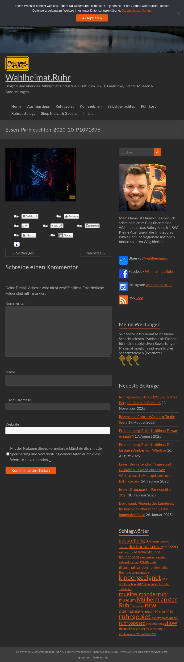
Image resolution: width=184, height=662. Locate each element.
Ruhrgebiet (65, 106)
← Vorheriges (23, 253)
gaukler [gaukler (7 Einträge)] (161, 557)
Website (12, 424)
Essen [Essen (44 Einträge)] (171, 546)
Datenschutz (101, 657)
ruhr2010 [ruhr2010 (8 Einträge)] (166, 612)
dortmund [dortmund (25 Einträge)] (139, 546)
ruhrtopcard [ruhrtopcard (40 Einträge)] (132, 623)
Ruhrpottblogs (23, 113)
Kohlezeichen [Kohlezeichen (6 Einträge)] (127, 584)
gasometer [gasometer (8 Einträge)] (147, 557)
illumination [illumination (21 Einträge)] (130, 567)
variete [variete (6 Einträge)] (135, 629)
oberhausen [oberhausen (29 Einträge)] (131, 611)
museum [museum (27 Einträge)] (127, 599)
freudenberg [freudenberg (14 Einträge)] (129, 557)
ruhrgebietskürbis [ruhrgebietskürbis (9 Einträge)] (164, 618)
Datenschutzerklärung (136, 10)
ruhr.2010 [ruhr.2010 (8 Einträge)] (151, 612)
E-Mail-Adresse (18, 399)
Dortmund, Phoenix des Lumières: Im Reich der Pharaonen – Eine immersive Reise (146, 509)
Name (10, 372)
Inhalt (88, 113)
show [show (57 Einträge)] (170, 622)
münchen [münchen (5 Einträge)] (138, 606)
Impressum (83, 657)
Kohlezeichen (91, 106)
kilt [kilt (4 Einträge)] (147, 572)
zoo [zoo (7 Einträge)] (153, 634)
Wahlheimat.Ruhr (38, 77)
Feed (139, 297)
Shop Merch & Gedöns (59, 113)
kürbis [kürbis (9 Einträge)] (141, 584)
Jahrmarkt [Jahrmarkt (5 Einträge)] (138, 572)
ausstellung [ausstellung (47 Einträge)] (132, 540)
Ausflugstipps (38, 106)
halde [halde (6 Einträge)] (153, 562)
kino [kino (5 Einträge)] (164, 578)
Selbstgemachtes (121, 106)
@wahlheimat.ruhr (157, 258)
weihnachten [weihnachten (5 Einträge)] (149, 628)
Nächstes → (96, 253)
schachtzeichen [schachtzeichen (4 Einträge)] (155, 623)
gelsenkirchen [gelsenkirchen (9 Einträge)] (129, 562)
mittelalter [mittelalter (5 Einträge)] (125, 589)
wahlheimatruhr (159, 284)
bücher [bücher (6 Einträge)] (123, 547)
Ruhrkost (148, 106)
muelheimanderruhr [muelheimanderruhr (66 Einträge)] (144, 594)
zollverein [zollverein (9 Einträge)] (143, 634)
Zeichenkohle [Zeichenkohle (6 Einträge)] (127, 634)
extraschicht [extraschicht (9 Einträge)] (128, 552)
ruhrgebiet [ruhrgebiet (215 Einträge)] (135, 616)
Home (16, 106)
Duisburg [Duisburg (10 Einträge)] (157, 547)
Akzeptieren (92, 18)
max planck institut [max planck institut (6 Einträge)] (158, 584)
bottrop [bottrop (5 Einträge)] (164, 541)
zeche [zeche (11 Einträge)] (161, 628)
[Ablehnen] (178, 13)
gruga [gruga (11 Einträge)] (144, 562)
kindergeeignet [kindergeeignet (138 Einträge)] (140, 577)
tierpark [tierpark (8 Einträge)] (125, 629)
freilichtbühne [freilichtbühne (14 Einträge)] (149, 552)
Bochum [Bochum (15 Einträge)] (152, 541)
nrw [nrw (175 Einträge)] (150, 605)
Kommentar (16, 303)
